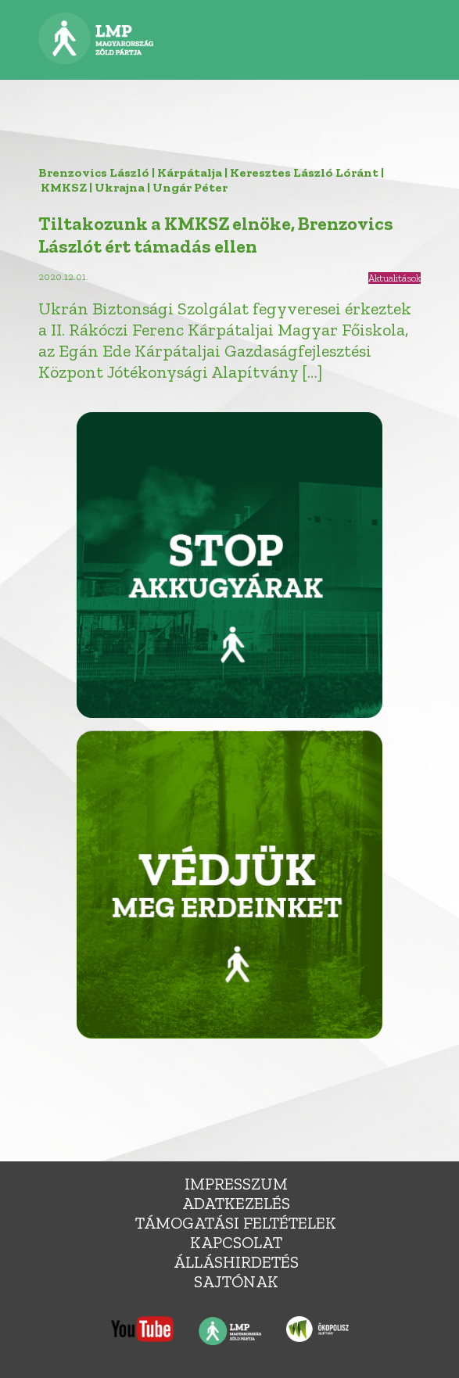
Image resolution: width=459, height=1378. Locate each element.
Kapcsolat (236, 1242)
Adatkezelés (236, 1203)
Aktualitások (394, 278)
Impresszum (236, 1183)
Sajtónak (236, 1281)
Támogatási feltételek (235, 1223)
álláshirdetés (236, 1262)
